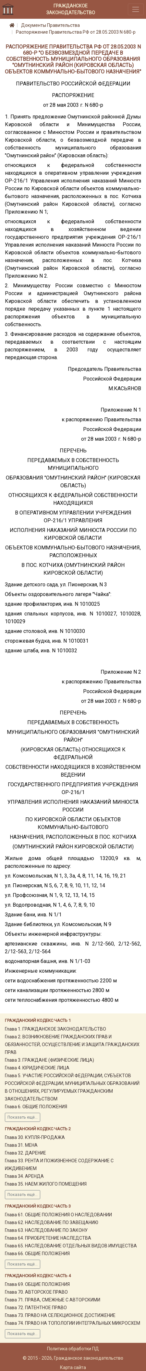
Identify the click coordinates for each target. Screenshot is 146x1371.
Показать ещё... (22, 1117)
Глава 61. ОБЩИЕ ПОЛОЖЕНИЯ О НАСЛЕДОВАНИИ (58, 1214)
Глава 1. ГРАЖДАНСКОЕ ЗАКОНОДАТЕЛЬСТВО (55, 1029)
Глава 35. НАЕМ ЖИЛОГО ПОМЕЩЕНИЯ (46, 1184)
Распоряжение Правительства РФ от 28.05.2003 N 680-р (76, 32)
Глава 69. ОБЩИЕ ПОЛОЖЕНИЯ (37, 1284)
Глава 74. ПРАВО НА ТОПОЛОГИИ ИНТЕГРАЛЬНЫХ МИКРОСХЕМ (72, 1323)
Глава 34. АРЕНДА (24, 1176)
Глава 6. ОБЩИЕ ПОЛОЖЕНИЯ (36, 1106)
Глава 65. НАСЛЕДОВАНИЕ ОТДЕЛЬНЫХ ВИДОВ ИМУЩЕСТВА (71, 1245)
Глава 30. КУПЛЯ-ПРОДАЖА (35, 1137)
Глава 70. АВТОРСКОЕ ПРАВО (36, 1292)
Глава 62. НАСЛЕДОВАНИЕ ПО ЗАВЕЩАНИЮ (51, 1222)
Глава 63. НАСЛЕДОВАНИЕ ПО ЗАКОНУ (46, 1230)
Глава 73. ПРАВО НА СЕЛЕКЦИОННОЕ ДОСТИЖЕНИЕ (60, 1315)
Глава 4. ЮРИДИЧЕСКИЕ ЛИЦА (37, 1067)
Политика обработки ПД (73, 1348)
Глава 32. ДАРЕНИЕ (25, 1152)
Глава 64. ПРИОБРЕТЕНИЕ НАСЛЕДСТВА (48, 1238)
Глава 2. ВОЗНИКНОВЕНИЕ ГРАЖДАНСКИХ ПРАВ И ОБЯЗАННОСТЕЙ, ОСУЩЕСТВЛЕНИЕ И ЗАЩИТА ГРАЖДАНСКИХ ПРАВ (72, 1044)
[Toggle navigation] (136, 9)
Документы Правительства (50, 25)
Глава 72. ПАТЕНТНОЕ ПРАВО (36, 1307)
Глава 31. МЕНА (21, 1145)
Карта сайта (73, 1367)
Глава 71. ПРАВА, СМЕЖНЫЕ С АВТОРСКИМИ (52, 1299)
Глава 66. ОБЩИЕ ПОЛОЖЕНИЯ (37, 1253)
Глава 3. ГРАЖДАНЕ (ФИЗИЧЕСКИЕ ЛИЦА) (49, 1060)
